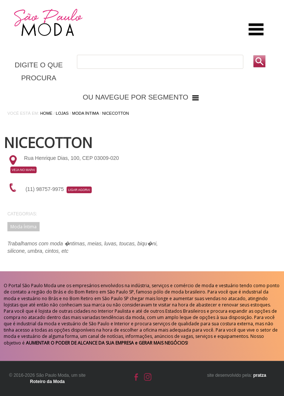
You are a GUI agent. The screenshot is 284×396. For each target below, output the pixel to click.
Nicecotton (115, 113)
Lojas (62, 113)
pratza (259, 375)
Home (46, 113)
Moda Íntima (85, 113)
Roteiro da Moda (47, 381)
